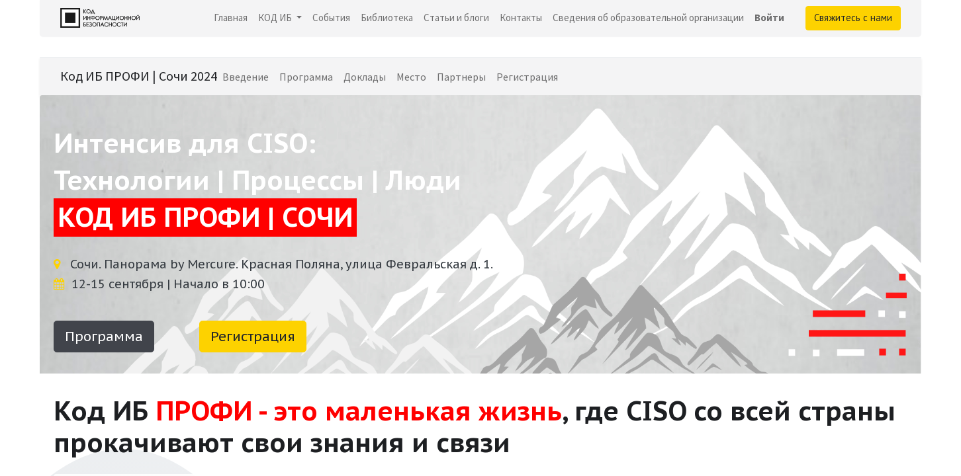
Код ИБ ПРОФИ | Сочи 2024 (138, 75)
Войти (769, 17)
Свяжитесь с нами (853, 17)
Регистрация (252, 336)
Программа (104, 336)
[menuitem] (230, 18)
